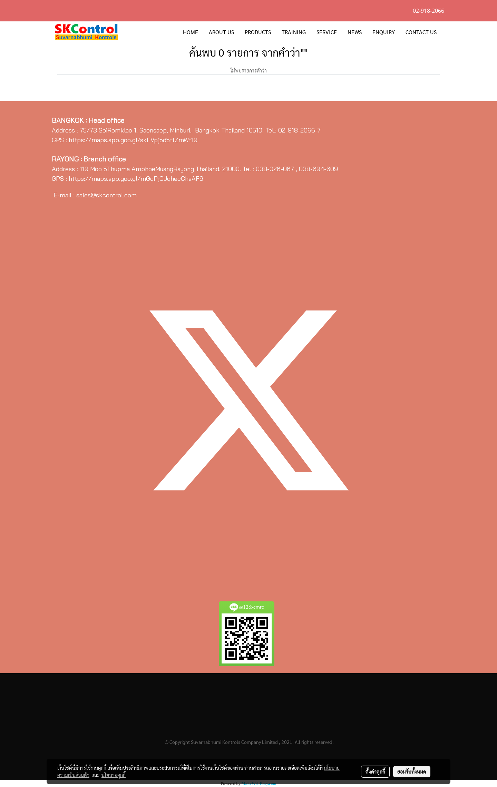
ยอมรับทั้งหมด (411, 771)
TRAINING (294, 32)
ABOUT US (221, 32)
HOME (190, 32)
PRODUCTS (258, 32)
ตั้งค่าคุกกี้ (375, 771)
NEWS (355, 32)
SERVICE (326, 32)
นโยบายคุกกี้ (113, 775)
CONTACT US (421, 32)
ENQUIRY (383, 32)
